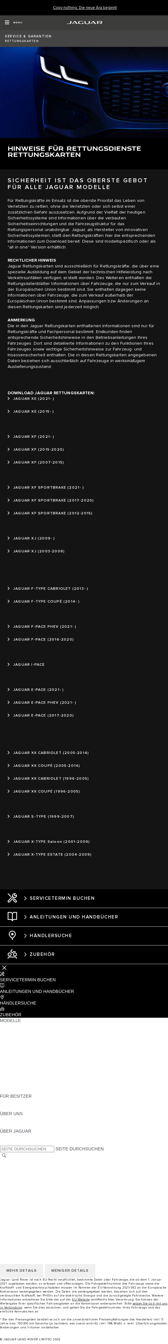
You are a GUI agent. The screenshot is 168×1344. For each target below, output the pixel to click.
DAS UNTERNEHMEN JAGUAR (31, 1202)
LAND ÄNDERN (16, 1162)
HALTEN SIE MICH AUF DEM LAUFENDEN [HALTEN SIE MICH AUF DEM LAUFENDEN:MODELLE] (43, 1078)
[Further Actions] (4, 967)
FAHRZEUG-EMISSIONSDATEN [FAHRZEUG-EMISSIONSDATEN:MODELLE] (32, 1084)
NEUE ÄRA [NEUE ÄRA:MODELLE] (11, 1090)
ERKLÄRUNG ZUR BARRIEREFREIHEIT (40, 1208)
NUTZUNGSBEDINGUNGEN (28, 1191)
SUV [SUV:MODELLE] (4, 1061)
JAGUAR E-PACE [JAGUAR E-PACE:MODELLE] (17, 1032)
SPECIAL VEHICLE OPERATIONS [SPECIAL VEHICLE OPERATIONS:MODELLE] (34, 1072)
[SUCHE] (4, 1155)
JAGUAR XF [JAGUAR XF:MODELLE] (12, 1055)
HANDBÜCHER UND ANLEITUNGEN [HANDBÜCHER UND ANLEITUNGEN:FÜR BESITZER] (37, 1102)
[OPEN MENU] (13, 22)
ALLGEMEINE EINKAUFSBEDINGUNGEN (42, 1196)
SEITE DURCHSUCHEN (79, 1148)
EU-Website (81, 1299)
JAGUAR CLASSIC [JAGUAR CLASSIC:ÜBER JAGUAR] (19, 1136)
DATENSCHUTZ (16, 1179)
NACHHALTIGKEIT (19, 1125)
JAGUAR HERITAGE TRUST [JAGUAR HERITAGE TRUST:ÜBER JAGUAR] (28, 1142)
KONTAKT (10, 1173)
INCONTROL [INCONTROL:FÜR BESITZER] (13, 1107)
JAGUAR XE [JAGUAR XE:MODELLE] (12, 1049)
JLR (4, 1119)
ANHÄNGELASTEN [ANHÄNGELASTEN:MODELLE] (19, 1067)
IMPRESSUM (13, 1167)
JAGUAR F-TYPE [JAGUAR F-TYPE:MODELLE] (17, 1043)
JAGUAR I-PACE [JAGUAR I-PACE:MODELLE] (16, 1037)
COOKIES (10, 1185)
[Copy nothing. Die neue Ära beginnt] (85, 8)
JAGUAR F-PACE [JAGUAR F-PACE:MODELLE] (17, 1026)
